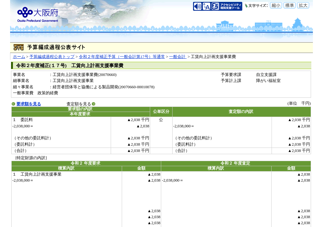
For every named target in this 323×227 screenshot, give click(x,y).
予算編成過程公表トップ (51, 57)
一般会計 (177, 57)
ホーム (19, 57)
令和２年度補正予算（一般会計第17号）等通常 (122, 57)
